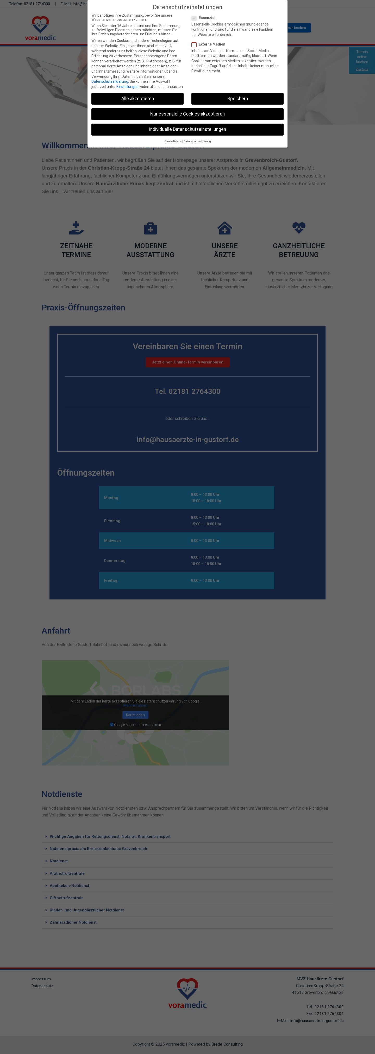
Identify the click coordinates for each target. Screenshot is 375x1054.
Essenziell (205, 18)
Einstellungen (127, 87)
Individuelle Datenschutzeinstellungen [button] (187, 129)
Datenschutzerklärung (109, 81)
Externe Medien (210, 44)
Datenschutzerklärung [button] (197, 141)
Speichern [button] (237, 98)
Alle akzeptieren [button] (137, 98)
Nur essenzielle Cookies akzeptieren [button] (187, 114)
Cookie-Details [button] (173, 141)
